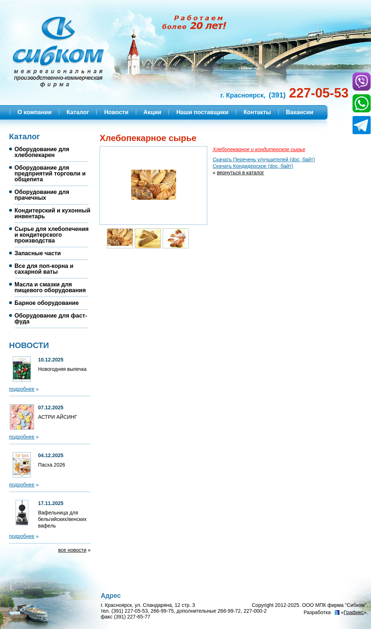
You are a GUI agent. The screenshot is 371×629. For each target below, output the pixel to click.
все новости (72, 550)
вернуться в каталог (240, 172)
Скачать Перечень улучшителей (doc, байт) (264, 159)
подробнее (21, 389)
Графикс (354, 612)
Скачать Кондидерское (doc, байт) (253, 166)
